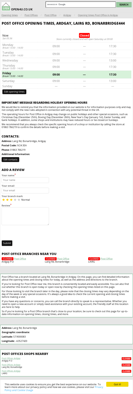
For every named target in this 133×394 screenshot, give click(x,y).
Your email (8, 185)
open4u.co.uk (17, 6)
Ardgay (67, 15)
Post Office (51, 15)
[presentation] (24, 233)
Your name (9, 175)
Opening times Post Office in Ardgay (98, 15)
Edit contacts (10, 159)
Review (7, 205)
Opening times (9, 15)
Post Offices (31, 15)
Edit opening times (14, 91)
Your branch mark (12, 196)
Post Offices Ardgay (11, 358)
